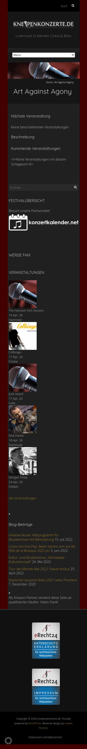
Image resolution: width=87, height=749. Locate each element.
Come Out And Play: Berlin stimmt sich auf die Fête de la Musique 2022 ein (42, 548)
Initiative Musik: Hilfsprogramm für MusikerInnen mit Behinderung (34, 537)
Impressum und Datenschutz (45, 737)
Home (49, 82)
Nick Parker (16, 435)
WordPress (35, 723)
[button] (8, 740)
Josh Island (16, 394)
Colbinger (15, 352)
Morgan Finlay (18, 477)
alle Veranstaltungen (22, 498)
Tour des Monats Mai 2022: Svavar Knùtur (39, 569)
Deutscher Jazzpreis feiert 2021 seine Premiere (43, 580)
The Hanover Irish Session (26, 310)
